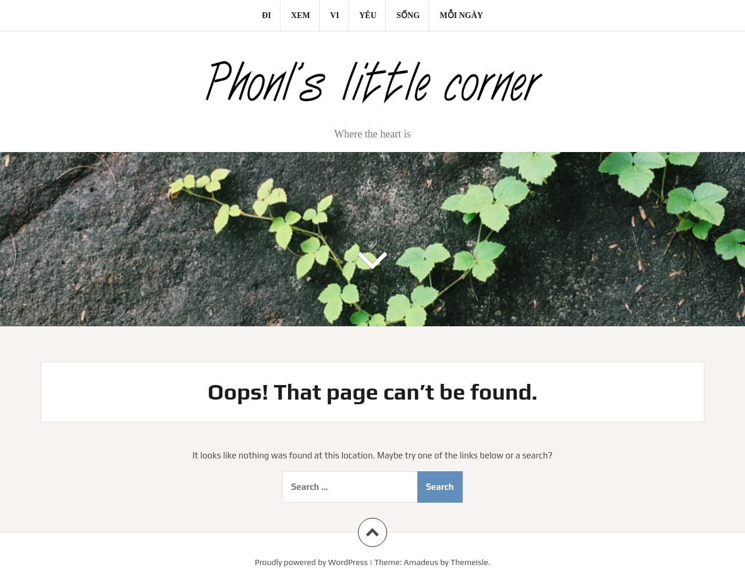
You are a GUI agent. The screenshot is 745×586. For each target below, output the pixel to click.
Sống (408, 15)
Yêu (368, 15)
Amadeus (421, 562)
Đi (266, 15)
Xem (300, 15)
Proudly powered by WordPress (311, 562)
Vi (334, 15)
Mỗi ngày (461, 15)
